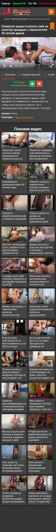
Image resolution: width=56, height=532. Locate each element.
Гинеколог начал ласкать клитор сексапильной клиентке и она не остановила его (12, 155)
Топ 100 (32, 3)
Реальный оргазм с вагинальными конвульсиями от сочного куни (40, 280)
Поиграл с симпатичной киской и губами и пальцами (14, 216)
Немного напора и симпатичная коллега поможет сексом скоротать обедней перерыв (39, 186)
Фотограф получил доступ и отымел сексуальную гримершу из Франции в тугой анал (39, 342)
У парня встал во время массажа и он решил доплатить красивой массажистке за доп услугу (39, 436)
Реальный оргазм (23, 117)
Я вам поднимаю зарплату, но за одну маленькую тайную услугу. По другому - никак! (39, 498)
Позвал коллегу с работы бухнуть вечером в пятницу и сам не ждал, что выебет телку (13, 374)
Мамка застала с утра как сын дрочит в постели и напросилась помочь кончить (41, 249)
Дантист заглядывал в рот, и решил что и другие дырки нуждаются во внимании (14, 249)
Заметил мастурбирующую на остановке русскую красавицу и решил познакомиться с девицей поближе (14, 405)
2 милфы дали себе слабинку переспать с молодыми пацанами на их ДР (14, 280)
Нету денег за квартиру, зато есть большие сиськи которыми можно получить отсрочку (13, 467)
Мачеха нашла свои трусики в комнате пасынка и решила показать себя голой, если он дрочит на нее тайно (13, 436)
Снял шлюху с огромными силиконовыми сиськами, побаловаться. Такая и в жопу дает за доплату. (39, 467)
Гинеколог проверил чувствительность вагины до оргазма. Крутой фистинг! (40, 154)
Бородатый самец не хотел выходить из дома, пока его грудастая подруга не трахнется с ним (41, 374)
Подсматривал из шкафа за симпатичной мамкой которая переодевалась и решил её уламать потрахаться (39, 218)
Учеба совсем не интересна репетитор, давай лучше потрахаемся (13, 497)
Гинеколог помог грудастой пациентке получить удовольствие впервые (41, 311)
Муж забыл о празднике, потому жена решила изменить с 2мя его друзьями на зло (40, 405)
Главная (5, 3)
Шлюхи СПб (19, 3)
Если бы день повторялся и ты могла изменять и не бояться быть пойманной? (14, 342)
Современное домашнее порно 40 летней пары (13, 184)
